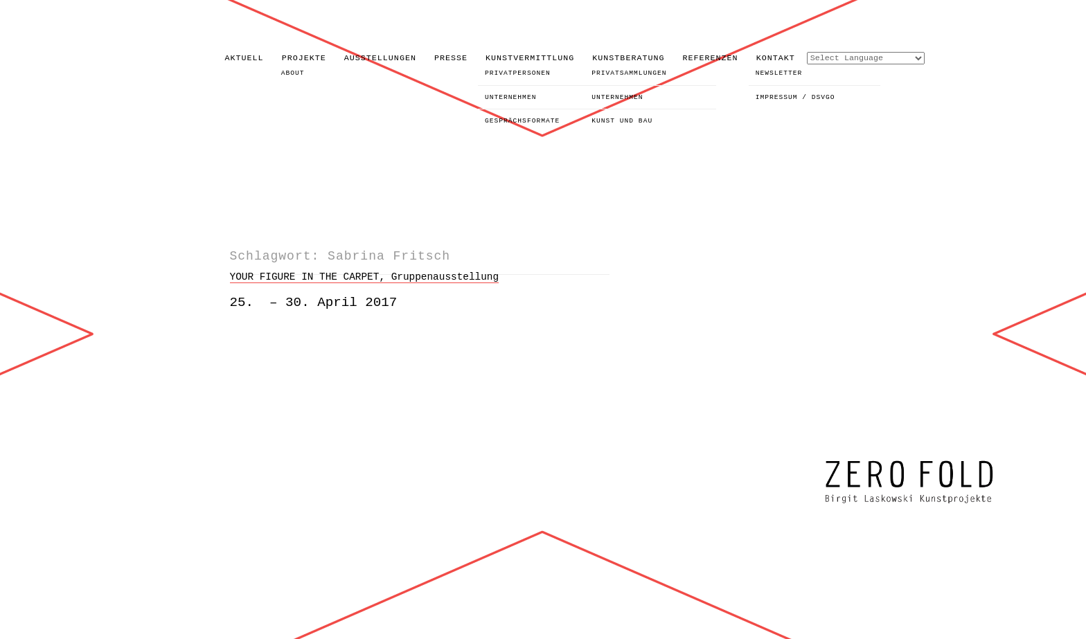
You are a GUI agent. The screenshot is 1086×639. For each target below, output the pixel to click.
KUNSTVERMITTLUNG (530, 58)
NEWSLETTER (779, 73)
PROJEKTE (304, 58)
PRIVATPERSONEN (518, 73)
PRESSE (451, 58)
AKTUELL (244, 58)
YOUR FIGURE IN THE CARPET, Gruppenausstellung (364, 276)
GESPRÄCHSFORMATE (522, 121)
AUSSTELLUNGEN (380, 58)
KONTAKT (775, 58)
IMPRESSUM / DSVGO (795, 97)
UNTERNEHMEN (510, 97)
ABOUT (293, 73)
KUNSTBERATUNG (628, 58)
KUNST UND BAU (621, 121)
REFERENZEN (710, 58)
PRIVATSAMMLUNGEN (628, 73)
